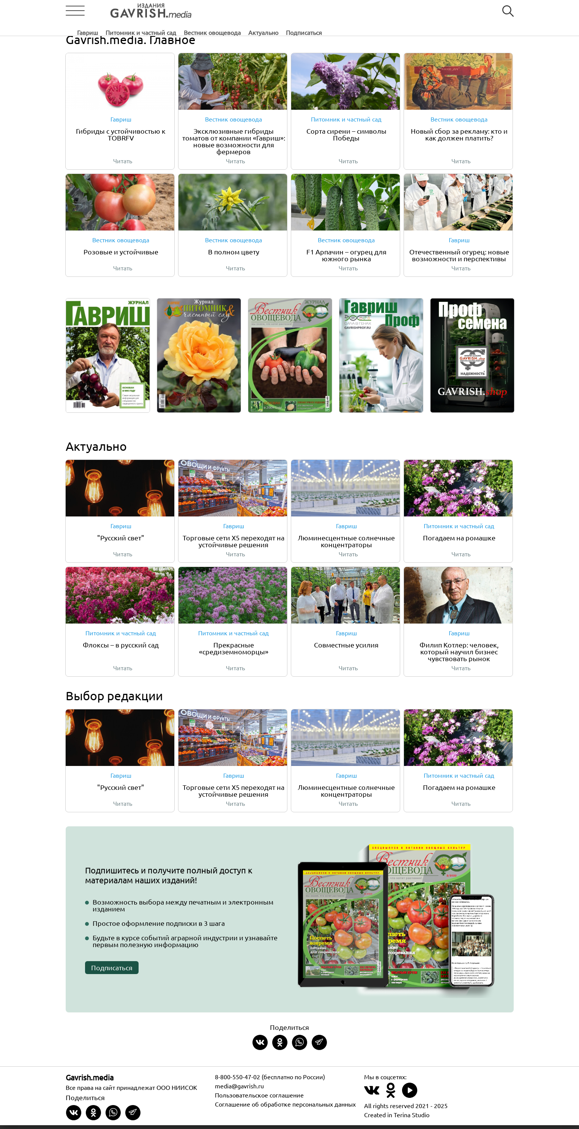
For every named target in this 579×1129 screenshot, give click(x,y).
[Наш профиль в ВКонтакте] (371, 1098)
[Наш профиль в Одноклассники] (390, 1098)
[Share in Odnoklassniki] (280, 1046)
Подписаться (422, 11)
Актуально (381, 11)
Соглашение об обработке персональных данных (285, 1108)
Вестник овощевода (329, 11)
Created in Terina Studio (396, 1118)
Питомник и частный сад (258, 11)
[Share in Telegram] (319, 1046)
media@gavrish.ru (239, 1089)
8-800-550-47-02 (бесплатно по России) (270, 1080)
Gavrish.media (90, 1081)
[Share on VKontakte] (260, 1046)
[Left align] (135, 11)
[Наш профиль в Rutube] (409, 1098)
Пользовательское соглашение (259, 1098)
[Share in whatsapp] (300, 1046)
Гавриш (205, 11)
